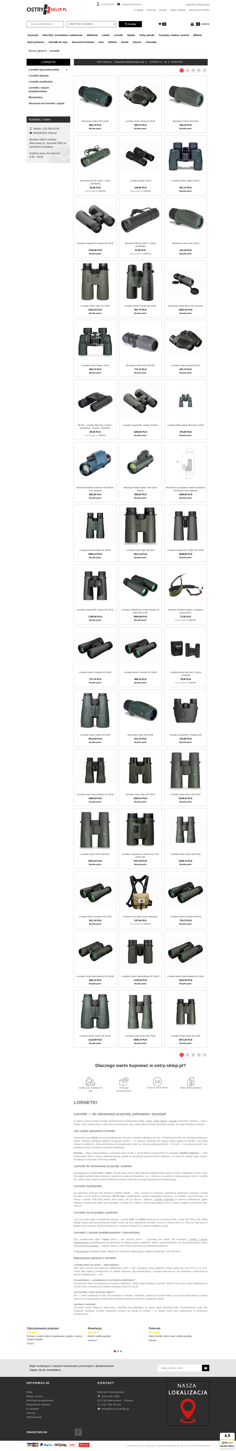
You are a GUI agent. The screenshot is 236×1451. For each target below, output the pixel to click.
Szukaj (130, 24)
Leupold (36, 211)
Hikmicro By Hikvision (42, 201)
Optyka (131, 35)
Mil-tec (35, 216)
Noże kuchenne (36, 42)
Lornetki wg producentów (49, 70)
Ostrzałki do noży (58, 42)
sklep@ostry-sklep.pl (132, 4)
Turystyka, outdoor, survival (174, 35)
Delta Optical (38, 186)
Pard (34, 221)
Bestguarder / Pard (41, 181)
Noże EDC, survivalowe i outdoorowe (63, 35)
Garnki (124, 42)
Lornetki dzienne (39, 75)
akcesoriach (83, 1251)
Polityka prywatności (40, 1400)
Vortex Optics (38, 237)
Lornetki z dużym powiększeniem (39, 89)
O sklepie (138, 10)
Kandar (35, 206)
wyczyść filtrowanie (48, 257)
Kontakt (163, 10)
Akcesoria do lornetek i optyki (46, 103)
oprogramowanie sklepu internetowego (183, 1446)
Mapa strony (35, 1396)
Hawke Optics (38, 196)
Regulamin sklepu (38, 1404)
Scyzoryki (33, 35)
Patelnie (112, 42)
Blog (30, 1392)
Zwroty (31, 1413)
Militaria (197, 35)
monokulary (93, 1246)
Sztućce (137, 42)
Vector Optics (38, 232)
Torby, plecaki (146, 35)
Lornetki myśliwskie (40, 81)
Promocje (151, 10)
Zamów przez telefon (199, 10)
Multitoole (92, 35)
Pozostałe (151, 42)
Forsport (36, 191)
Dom (101, 42)
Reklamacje (34, 1417)
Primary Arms (38, 226)
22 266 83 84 (107, 4)
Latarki (105, 35)
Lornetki (118, 35)
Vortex (149, 1121)
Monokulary (36, 97)
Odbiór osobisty (177, 10)
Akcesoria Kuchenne (83, 42)
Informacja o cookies (141, 1446)
